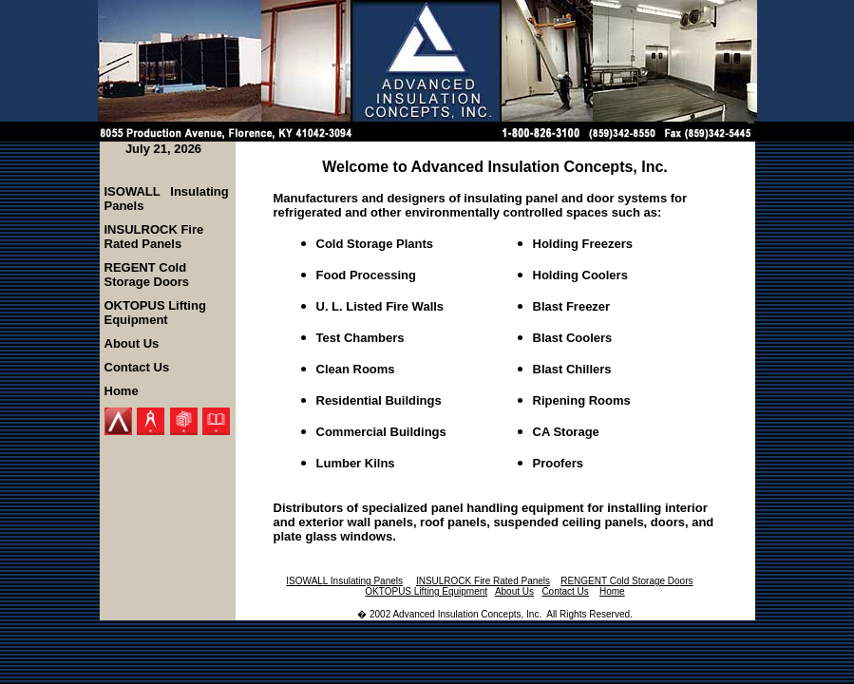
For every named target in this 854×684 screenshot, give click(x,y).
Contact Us (137, 367)
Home (121, 391)
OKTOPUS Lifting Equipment (155, 312)
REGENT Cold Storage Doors (147, 274)
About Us (132, 343)
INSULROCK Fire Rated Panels (154, 236)
